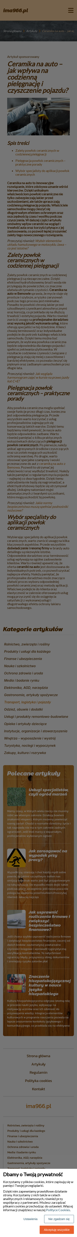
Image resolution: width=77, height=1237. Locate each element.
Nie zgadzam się (59, 1219)
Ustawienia (30, 1219)
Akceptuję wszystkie (57, 1229)
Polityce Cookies (58, 1210)
